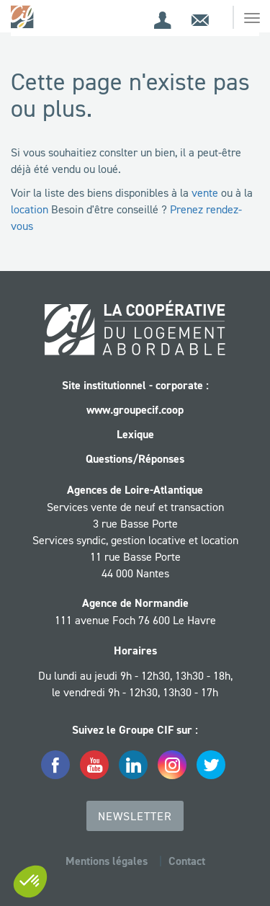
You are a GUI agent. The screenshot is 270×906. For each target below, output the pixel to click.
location (29, 209)
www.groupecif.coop (135, 409)
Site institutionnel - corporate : (135, 385)
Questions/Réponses (135, 458)
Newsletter (135, 816)
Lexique (135, 434)
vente (205, 192)
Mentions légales (107, 861)
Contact (186, 861)
